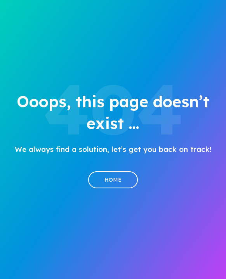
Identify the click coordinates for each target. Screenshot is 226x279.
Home (113, 179)
